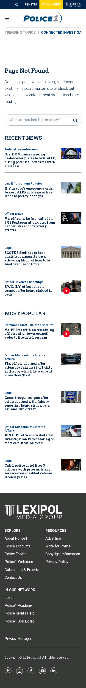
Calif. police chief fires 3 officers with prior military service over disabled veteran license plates (28, 471)
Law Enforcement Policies (23, 183)
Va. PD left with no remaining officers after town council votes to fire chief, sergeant (29, 334)
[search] (38, 120)
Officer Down (14, 213)
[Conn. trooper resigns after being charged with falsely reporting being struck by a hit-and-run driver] (71, 397)
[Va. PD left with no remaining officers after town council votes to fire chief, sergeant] (71, 329)
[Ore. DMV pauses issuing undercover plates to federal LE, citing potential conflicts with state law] (71, 153)
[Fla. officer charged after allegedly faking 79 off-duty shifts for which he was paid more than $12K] (71, 359)
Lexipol (36, 657)
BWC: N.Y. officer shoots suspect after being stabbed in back (29, 290)
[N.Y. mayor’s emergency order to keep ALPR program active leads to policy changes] (71, 187)
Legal (9, 248)
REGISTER (31, 4)
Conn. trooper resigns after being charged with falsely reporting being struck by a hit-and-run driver (27, 403)
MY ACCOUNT (51, 4)
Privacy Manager (18, 638)
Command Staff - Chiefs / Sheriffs (29, 325)
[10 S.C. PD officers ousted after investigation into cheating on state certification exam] (71, 431)
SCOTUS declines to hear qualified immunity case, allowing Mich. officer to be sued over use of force (27, 258)
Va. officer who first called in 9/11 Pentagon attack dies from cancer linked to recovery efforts (30, 224)
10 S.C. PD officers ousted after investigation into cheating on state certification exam (30, 439)
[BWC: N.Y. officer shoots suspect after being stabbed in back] (71, 286)
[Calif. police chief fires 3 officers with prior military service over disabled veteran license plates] (71, 465)
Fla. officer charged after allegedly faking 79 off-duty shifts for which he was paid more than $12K (29, 369)
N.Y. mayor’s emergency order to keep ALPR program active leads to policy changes (29, 192)
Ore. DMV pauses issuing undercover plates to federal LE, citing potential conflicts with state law (30, 160)
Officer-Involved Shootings (24, 282)
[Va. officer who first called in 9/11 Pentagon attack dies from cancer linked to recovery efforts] (71, 218)
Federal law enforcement (23, 149)
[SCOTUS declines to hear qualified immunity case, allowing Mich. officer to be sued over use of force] (71, 252)
